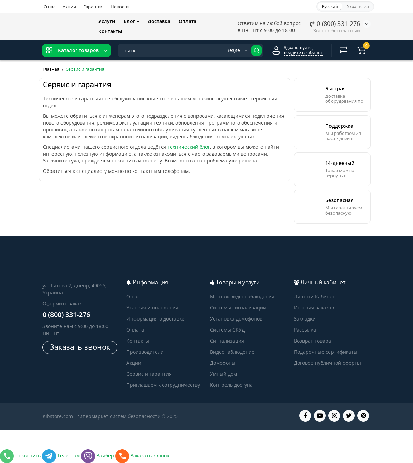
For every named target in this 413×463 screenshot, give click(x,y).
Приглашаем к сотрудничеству (163, 385)
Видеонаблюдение (232, 351)
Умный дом (223, 374)
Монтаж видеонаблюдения (242, 296)
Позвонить (21, 455)
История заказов (314, 307)
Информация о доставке (155, 318)
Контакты (110, 31)
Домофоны (223, 362)
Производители (145, 351)
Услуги (106, 21)
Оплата (187, 21)
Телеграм (61, 455)
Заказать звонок (80, 347)
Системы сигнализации (238, 307)
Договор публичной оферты (327, 362)
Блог (132, 21)
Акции (69, 6)
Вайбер (98, 455)
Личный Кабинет (314, 296)
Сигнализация (227, 340)
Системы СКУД (227, 329)
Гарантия (93, 6)
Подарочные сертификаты (325, 351)
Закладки (305, 318)
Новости (120, 6)
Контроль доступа (231, 385)
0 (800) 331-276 (335, 23)
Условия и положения (152, 307)
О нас (49, 6)
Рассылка (305, 329)
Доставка (159, 21)
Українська (358, 6)
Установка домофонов (236, 318)
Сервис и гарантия (149, 374)
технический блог (188, 147)
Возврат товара (312, 340)
